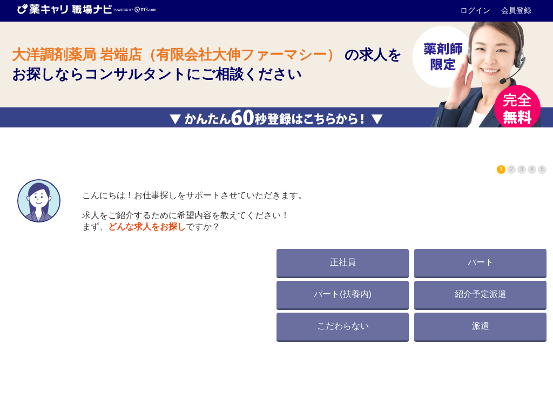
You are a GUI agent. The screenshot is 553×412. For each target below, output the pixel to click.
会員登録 (516, 10)
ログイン (476, 10)
